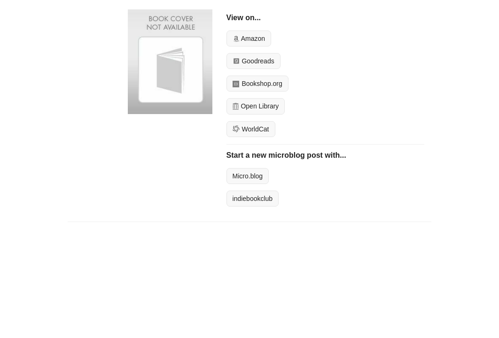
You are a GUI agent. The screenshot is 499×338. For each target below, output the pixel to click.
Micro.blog (248, 176)
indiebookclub (253, 198)
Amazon (249, 38)
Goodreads (253, 61)
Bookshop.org (257, 83)
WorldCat (251, 129)
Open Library (256, 106)
